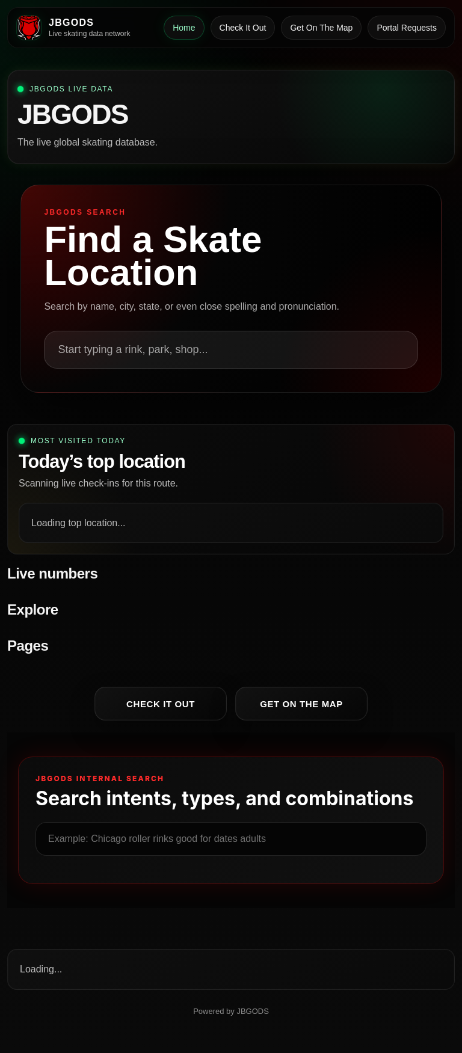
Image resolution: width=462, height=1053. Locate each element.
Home (184, 27)
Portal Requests (407, 27)
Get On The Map (321, 27)
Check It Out (243, 27)
